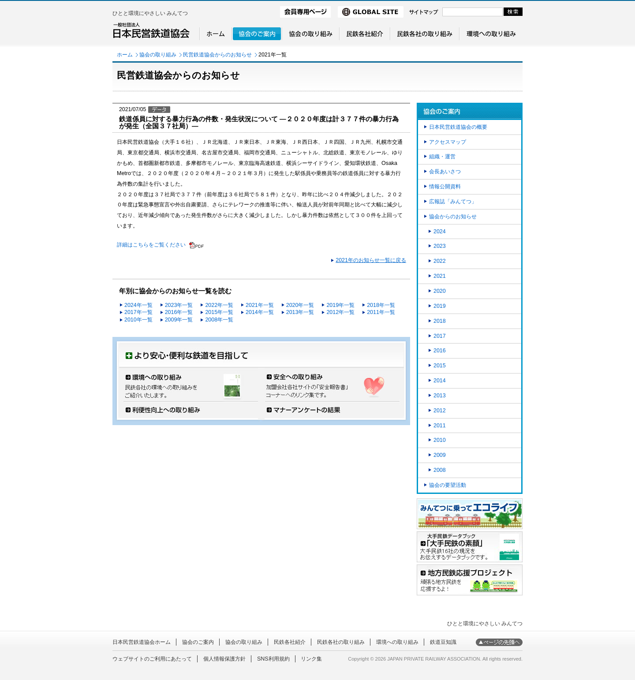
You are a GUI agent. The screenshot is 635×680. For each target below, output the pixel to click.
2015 (439, 365)
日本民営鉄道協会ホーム (141, 642)
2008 (439, 470)
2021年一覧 (260, 305)
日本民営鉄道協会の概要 (458, 127)
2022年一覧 (219, 305)
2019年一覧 (340, 305)
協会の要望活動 (447, 485)
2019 (439, 306)
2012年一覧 (340, 312)
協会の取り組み (157, 55)
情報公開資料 (445, 186)
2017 (439, 336)
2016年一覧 (179, 312)
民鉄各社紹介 (290, 642)
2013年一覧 (300, 312)
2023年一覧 (179, 305)
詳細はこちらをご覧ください (151, 245)
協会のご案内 (198, 642)
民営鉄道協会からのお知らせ (217, 55)
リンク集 (311, 659)
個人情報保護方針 (224, 659)
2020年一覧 (300, 305)
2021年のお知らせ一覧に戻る (371, 260)
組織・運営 (442, 156)
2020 (439, 291)
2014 (439, 380)
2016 (439, 350)
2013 (439, 395)
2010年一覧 (138, 320)
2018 (439, 321)
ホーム (125, 55)
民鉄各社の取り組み (341, 642)
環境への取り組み (397, 642)
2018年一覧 (381, 305)
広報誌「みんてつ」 (453, 201)
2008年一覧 (219, 320)
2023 (439, 246)
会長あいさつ (445, 171)
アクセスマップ (447, 142)
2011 (439, 425)
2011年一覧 (381, 312)
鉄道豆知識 (443, 642)
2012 (439, 410)
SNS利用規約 (273, 659)
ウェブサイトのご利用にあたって (152, 659)
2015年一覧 (219, 312)
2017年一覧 (138, 312)
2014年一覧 (260, 312)
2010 (439, 440)
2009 (439, 455)
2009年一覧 (179, 320)
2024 (439, 231)
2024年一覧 (138, 305)
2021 (439, 276)
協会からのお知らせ (453, 216)
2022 (439, 261)
